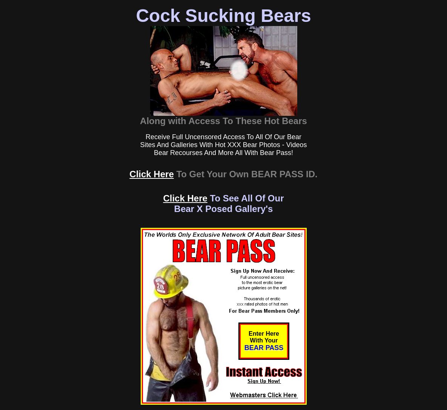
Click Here (151, 174)
